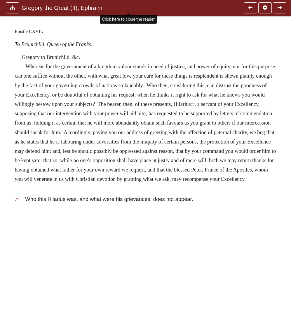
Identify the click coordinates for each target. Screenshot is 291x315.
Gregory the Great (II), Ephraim (62, 8)
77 (193, 105)
